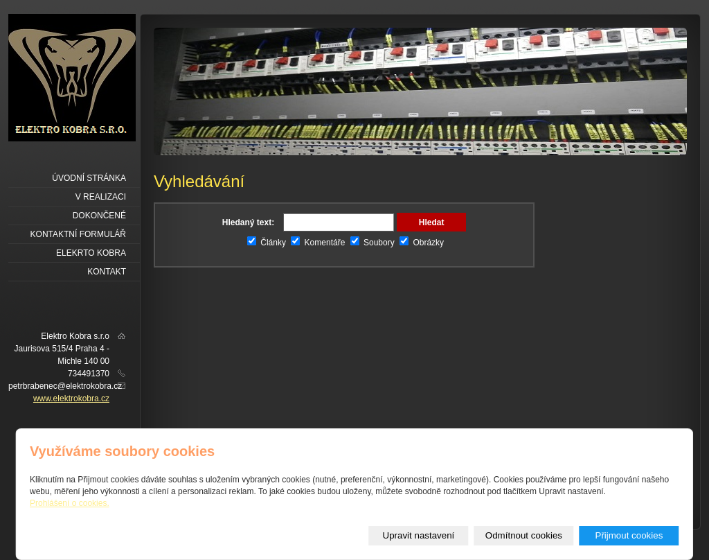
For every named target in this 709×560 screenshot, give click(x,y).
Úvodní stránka (89, 178)
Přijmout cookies (629, 535)
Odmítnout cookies (523, 535)
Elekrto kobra (91, 253)
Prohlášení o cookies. (69, 503)
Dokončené (99, 215)
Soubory (372, 242)
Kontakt (106, 272)
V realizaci (100, 197)
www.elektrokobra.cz (71, 398)
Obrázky (422, 242)
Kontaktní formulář (78, 234)
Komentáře (318, 242)
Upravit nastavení (419, 535)
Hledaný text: (248, 222)
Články (266, 242)
